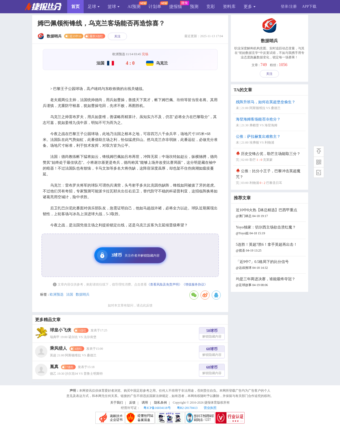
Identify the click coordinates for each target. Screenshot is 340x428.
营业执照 (210, 408)
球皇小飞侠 (60, 330)
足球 (94, 6)
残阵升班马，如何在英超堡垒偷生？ (270, 105)
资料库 (229, 6)
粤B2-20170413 (187, 408)
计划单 (154, 6)
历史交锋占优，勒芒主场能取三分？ (270, 157)
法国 (69, 294)
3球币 (128, 255)
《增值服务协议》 (194, 284)
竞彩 (210, 6)
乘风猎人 (58, 348)
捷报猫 (175, 6)
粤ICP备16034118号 (157, 408)
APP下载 (309, 6)
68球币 (212, 352)
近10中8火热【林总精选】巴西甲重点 (270, 213)
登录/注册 (289, 6)
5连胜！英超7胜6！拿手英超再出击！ (270, 248)
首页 (75, 6)
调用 (145, 402)
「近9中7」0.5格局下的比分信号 (270, 265)
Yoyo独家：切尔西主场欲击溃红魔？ (270, 230)
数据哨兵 (83, 294)
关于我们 (116, 402)
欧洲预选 (56, 294)
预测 (194, 6)
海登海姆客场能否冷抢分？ (270, 122)
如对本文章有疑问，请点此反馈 (130, 305)
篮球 (114, 6)
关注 (117, 36)
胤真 (54, 366)
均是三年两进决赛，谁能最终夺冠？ (270, 282)
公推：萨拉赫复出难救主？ (270, 140)
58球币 (212, 334)
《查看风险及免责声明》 (164, 284)
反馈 (132, 402)
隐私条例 (160, 402)
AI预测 (134, 6)
